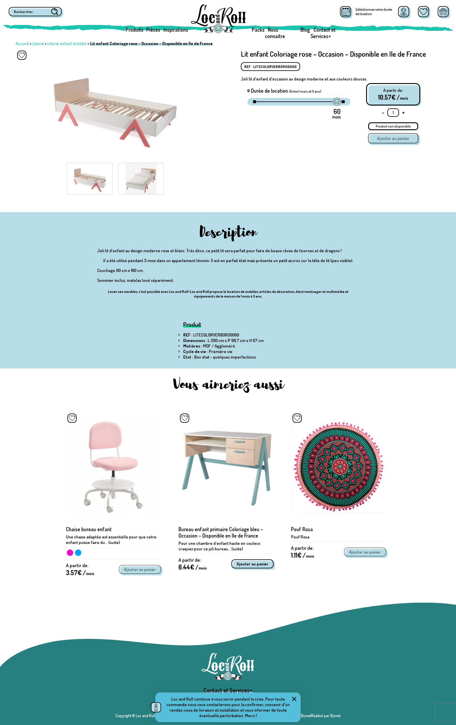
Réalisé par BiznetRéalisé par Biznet (311, 715)
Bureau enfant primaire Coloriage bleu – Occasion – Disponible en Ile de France (223, 532)
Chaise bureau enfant (91, 529)
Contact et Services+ (323, 32)
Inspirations (175, 29)
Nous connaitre (275, 32)
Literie (38, 43)
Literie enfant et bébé (67, 43)
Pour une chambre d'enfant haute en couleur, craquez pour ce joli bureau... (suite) (222, 546)
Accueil (22, 43)
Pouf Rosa (304, 529)
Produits (134, 29)
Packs (258, 29)
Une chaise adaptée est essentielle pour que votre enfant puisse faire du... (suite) (113, 539)
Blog (305, 29)
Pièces (153, 29)
